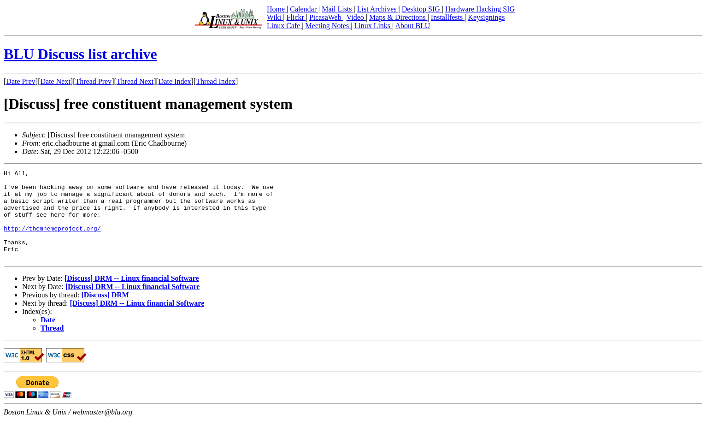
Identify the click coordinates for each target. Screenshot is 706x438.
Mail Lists (337, 9)
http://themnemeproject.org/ (52, 241)
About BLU (412, 26)
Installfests (448, 17)
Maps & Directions (398, 17)
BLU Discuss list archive (80, 54)
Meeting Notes (328, 26)
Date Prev (20, 81)
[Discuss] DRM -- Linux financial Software (132, 296)
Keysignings (486, 17)
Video (356, 17)
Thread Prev (93, 81)
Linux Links (373, 26)
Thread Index (215, 81)
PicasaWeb (326, 17)
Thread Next (135, 81)
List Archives (378, 9)
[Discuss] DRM (105, 313)
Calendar (304, 9)
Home (277, 9)
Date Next (56, 81)
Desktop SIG (422, 9)
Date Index (175, 81)
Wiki (275, 17)
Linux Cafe (284, 26)
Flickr (296, 17)
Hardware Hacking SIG (480, 9)
